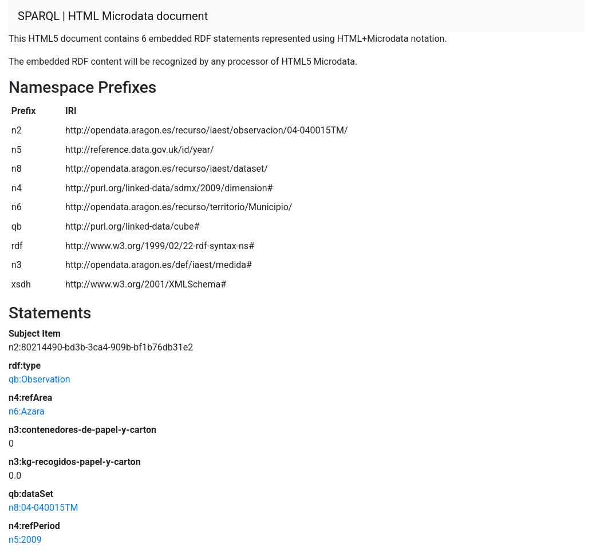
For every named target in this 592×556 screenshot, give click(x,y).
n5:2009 (25, 539)
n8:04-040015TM (43, 507)
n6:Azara (27, 411)
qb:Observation (39, 379)
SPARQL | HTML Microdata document (113, 16)
